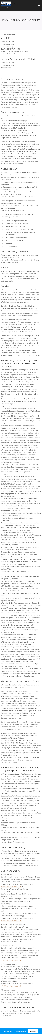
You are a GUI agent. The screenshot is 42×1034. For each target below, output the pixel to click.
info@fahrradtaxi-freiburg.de (11, 887)
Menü (39, 5)
